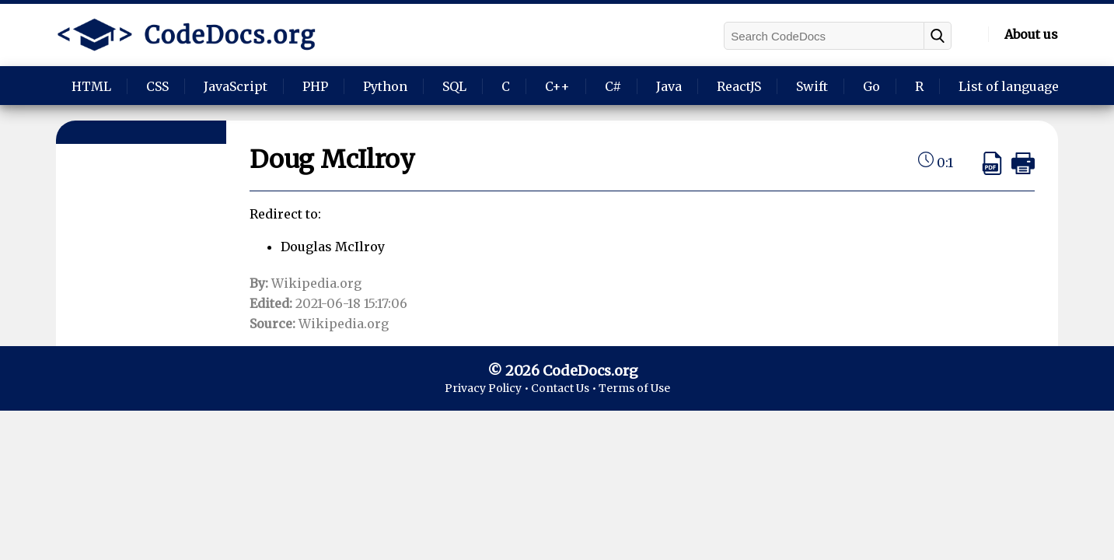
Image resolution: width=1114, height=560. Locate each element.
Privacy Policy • (488, 388)
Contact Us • (565, 388)
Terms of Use (634, 388)
